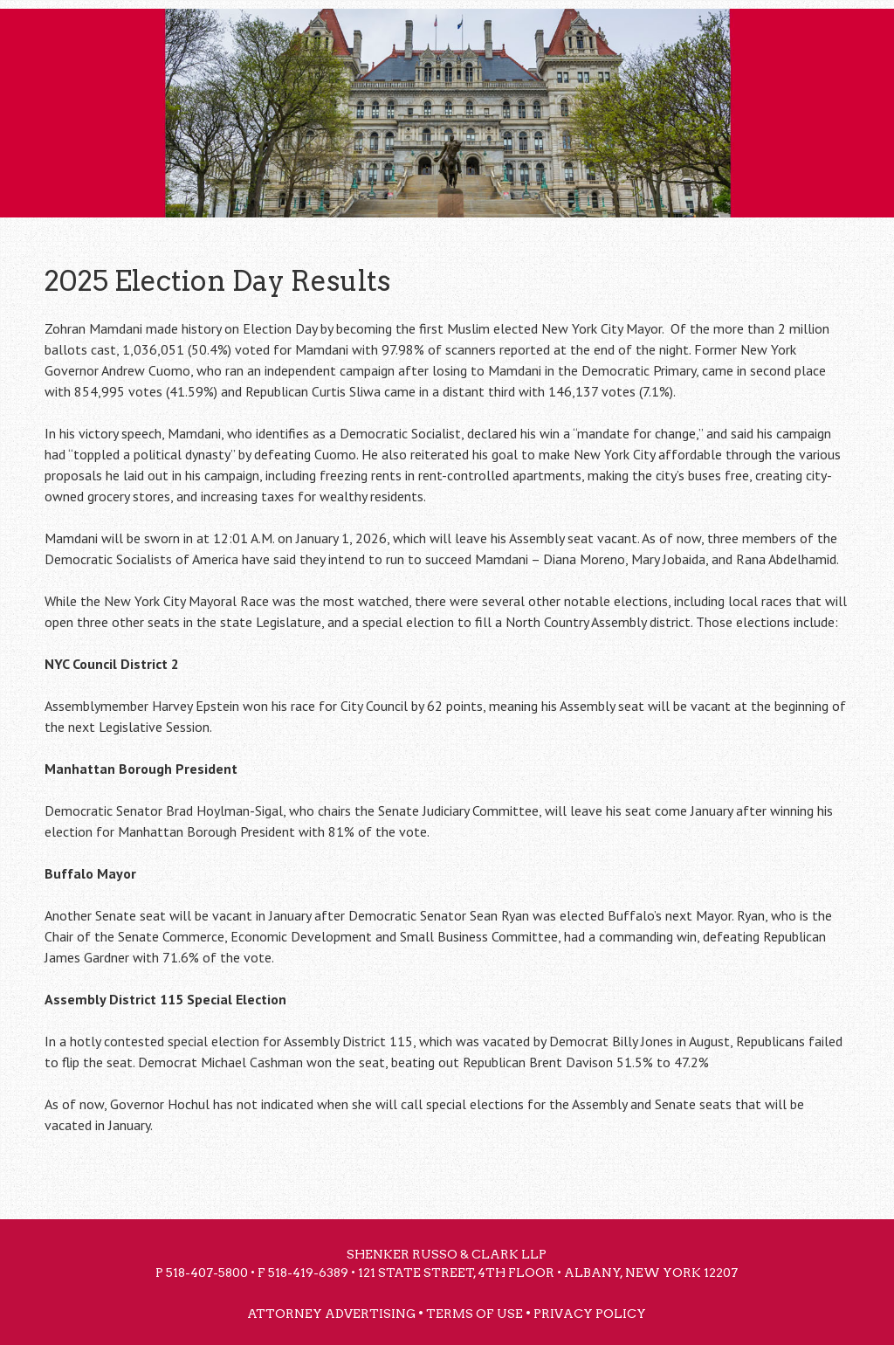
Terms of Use (474, 1314)
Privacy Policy (589, 1314)
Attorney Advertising (331, 1314)
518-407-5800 (207, 1272)
